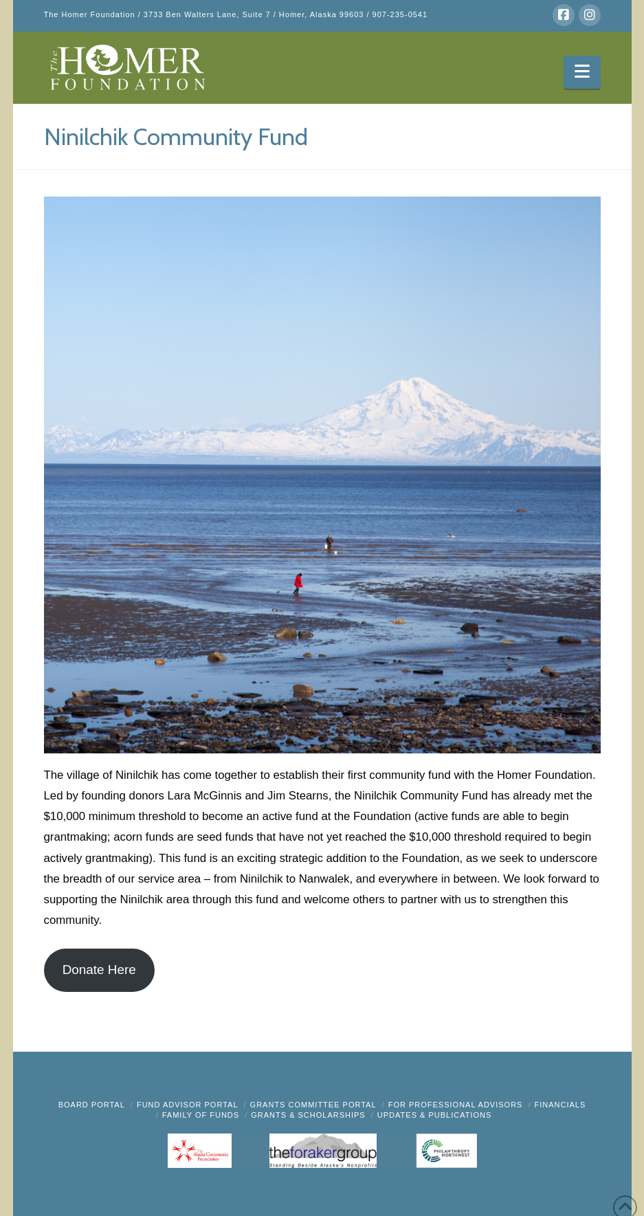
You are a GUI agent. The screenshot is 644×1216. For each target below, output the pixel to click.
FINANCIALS (560, 1105)
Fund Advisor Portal (187, 1105)
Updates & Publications (434, 1115)
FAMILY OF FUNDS (200, 1115)
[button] (582, 72)
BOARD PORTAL (91, 1105)
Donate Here (99, 969)
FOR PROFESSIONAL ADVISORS (455, 1105)
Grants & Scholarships (308, 1115)
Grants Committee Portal (313, 1105)
